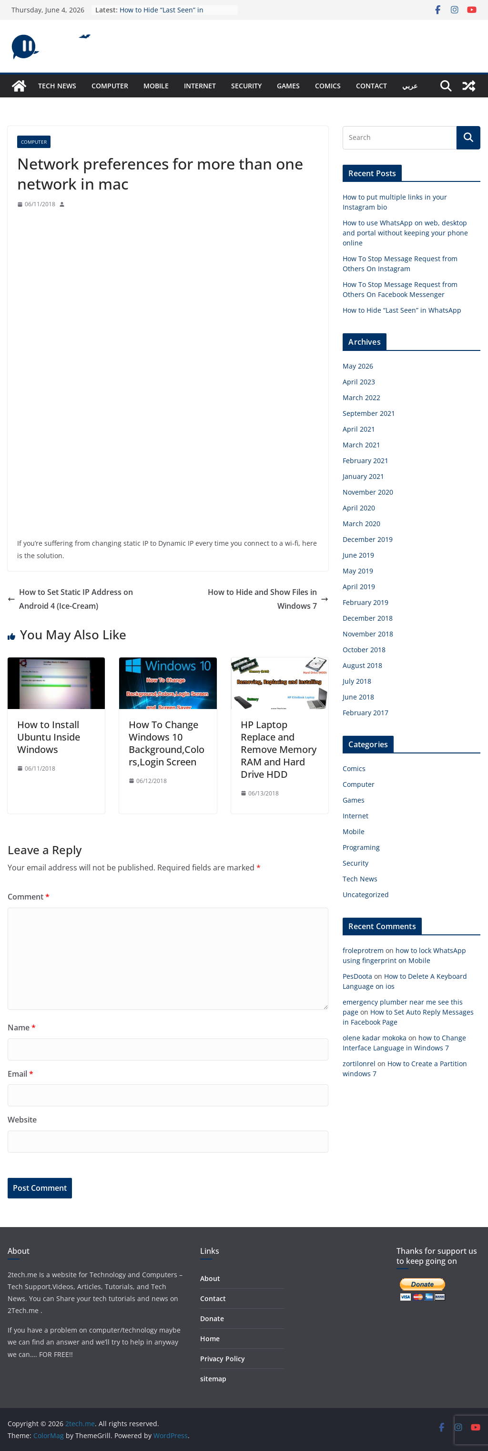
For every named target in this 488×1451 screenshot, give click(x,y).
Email (20, 1074)
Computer (110, 85)
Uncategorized (366, 894)
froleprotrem (363, 950)
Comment (29, 896)
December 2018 (368, 618)
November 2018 (368, 633)
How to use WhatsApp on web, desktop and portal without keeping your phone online (405, 232)
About (210, 1278)
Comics (328, 85)
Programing (361, 847)
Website (22, 1119)
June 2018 (358, 696)
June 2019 (358, 555)
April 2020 (359, 507)
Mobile (156, 85)
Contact (371, 85)
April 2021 (359, 429)
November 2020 (368, 492)
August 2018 (362, 665)
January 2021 (363, 476)
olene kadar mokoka (375, 1037)
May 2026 (358, 366)
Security (246, 85)
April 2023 (359, 381)
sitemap (213, 1378)
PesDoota (357, 976)
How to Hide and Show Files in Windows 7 (268, 599)
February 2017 (365, 712)
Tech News (57, 85)
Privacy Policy (222, 1358)
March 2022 (361, 397)
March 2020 (361, 523)
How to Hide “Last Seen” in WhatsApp (402, 310)
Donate (212, 1318)
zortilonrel (359, 1063)
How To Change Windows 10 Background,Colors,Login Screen (166, 743)
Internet (200, 85)
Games (288, 85)
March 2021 (361, 444)
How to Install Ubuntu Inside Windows (48, 737)
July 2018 (357, 681)
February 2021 (365, 460)
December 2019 (368, 539)
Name (22, 1027)
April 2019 (359, 586)
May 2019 (358, 570)
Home (210, 1338)
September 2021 (369, 413)
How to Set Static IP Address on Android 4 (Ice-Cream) (70, 599)
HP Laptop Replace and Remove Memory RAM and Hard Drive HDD (278, 749)
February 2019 (365, 602)
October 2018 (364, 649)
